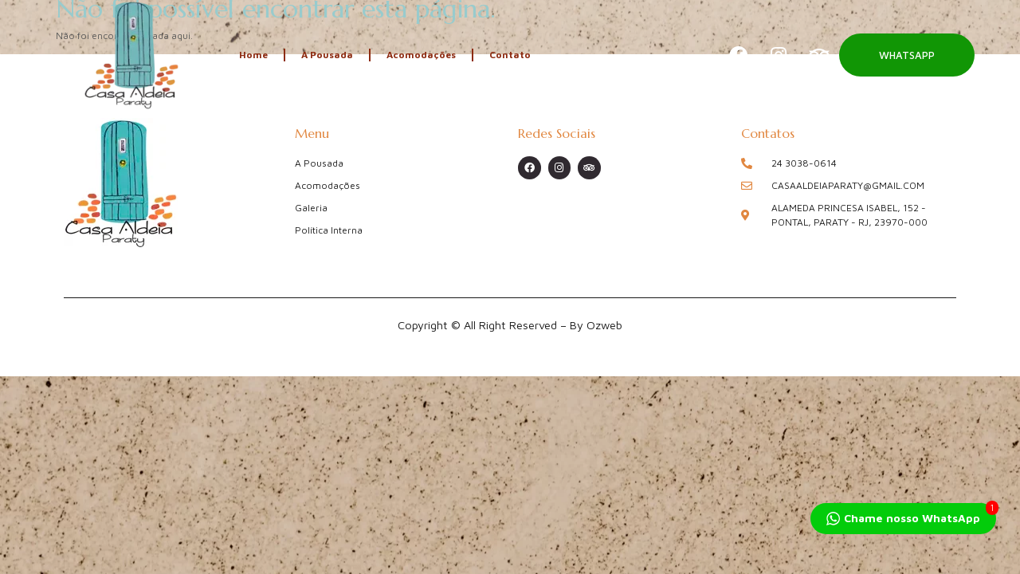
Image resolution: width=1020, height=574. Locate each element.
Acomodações (421, 55)
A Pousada (327, 55)
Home (253, 55)
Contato (510, 55)
